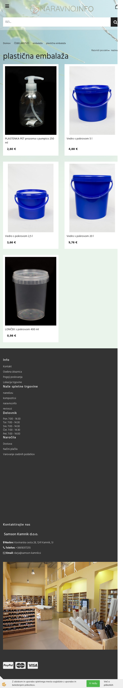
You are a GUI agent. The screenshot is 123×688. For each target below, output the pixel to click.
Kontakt (7, 366)
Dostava (7, 444)
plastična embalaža (56, 43)
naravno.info (10, 403)
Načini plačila (10, 449)
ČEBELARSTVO (21, 43)
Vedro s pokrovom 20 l (80, 236)
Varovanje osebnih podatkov (19, 454)
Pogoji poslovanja (12, 377)
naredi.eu (8, 393)
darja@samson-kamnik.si (27, 553)
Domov (6, 43)
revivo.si (7, 409)
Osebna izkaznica (12, 372)
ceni (106, 50)
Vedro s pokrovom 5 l (79, 138)
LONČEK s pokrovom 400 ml (22, 329)
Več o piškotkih (108, 683)
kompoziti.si (9, 398)
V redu (93, 683)
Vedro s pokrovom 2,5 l (19, 236)
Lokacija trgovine (12, 382)
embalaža (38, 43)
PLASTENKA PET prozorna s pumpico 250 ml (29, 140)
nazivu (115, 50)
